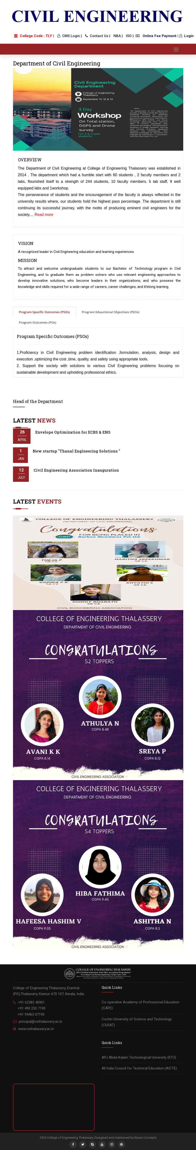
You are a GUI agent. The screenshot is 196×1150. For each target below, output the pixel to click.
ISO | (130, 36)
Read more (44, 215)
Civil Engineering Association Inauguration (76, 470)
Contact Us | (97, 36)
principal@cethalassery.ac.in (40, 1021)
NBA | (118, 36)
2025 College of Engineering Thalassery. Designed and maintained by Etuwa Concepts (98, 1137)
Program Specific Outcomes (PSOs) (44, 312)
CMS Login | (69, 36)
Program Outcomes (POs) (37, 322)
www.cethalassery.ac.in (36, 1029)
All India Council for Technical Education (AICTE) (139, 1068)
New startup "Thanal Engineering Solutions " (76, 451)
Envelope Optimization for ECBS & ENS (72, 432)
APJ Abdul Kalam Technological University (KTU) (139, 1057)
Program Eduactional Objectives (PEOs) (110, 312)
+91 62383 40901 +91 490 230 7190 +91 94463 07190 (29, 1008)
